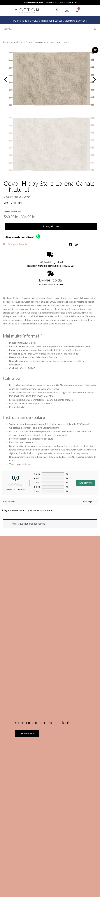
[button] (71, 244)
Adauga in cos (51, 226)
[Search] (95, 29)
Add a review (85, 482)
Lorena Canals (16, 211)
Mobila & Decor (19, 42)
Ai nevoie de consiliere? (19, 237)
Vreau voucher (27, 743)
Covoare (30, 42)
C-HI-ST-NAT (13, 203)
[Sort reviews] (89, 502)
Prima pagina (7, 42)
